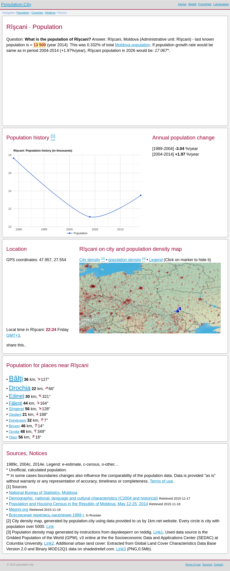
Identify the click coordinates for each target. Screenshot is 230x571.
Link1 (158, 532)
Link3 (121, 549)
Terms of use (161, 481)
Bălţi (16, 378)
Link (50, 526)
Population (22, 12)
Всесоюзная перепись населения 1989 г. (47, 515)
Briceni (14, 426)
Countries (205, 4)
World (192, 4)
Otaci (13, 437)
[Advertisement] (114, 88)
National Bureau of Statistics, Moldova (43, 492)
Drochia (20, 387)
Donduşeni (17, 420)
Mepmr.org (18, 509)
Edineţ (16, 396)
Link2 (49, 543)
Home (182, 4)
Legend (156, 260)
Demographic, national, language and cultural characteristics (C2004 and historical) (83, 498)
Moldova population (132, 45)
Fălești (15, 403)
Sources (207, 564)
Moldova (50, 12)
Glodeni (15, 415)
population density (124, 260)
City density (89, 260)
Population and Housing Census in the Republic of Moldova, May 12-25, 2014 (78, 504)
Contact (218, 564)
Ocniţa (14, 432)
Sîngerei (16, 409)
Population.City (16, 4)
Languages (221, 4)
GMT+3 (13, 335)
